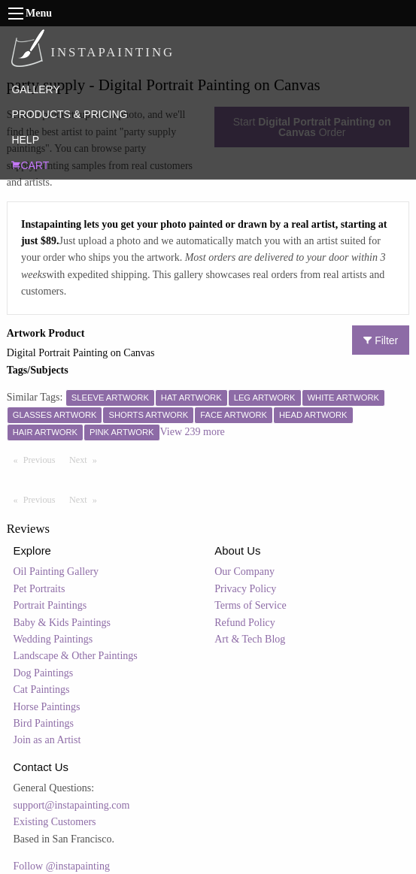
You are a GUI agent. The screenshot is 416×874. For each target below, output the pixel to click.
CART (30, 165)
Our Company (244, 571)
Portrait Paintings (50, 605)
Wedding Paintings (53, 639)
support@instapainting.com (72, 805)
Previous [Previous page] (42, 459)
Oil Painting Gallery (56, 571)
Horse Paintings (47, 706)
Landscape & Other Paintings (76, 655)
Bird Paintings (44, 723)
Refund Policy (244, 622)
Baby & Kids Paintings (62, 622)
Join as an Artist (47, 739)
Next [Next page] (86, 459)
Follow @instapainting (62, 866)
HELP (25, 140)
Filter (380, 340)
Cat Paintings (42, 689)
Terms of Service (250, 605)
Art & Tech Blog (249, 639)
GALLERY (35, 89)
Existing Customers (55, 821)
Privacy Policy (245, 588)
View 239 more (192, 431)
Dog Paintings (44, 673)
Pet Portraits (39, 588)
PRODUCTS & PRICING (69, 114)
